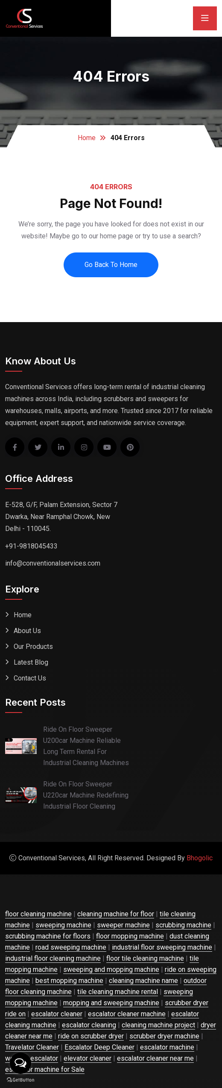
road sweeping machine (70, 947)
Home (87, 138)
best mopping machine (69, 981)
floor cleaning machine (38, 914)
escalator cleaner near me (155, 1058)
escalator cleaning (89, 1025)
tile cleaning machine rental (117, 992)
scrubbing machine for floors (48, 936)
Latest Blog (31, 662)
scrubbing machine (183, 925)
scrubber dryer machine (164, 1036)
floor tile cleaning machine (145, 958)
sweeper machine (123, 925)
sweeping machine (63, 925)
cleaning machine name (143, 981)
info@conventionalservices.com (52, 563)
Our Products (33, 646)
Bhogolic (200, 858)
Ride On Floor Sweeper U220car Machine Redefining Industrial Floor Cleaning (86, 795)
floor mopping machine (130, 936)
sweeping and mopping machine (111, 969)
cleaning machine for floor (115, 914)
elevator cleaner (87, 1058)
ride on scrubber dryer (91, 1036)
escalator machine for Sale (45, 1069)
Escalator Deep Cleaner (99, 1047)
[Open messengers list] (20, 1063)
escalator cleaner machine (127, 1014)
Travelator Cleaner (32, 1047)
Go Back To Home (111, 265)
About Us (27, 631)
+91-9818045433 (31, 546)
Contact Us (30, 678)
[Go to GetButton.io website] (20, 1079)
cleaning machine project (158, 1025)
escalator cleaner (56, 1014)
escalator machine (167, 1047)
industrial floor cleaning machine (53, 958)
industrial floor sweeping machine (162, 947)
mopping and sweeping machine (111, 1003)
